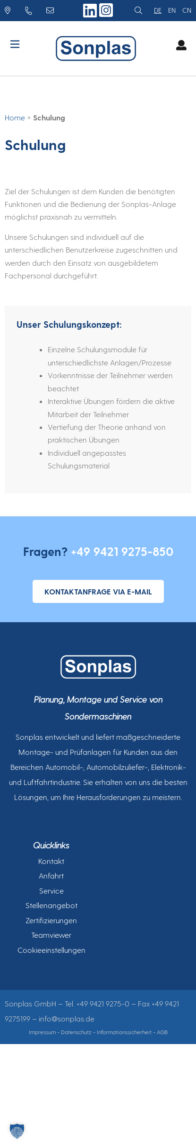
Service (51, 890)
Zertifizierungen (51, 920)
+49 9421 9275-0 (103, 1003)
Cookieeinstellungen (51, 949)
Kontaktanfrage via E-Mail (98, 591)
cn (186, 10)
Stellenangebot (51, 905)
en (172, 10)
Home (15, 117)
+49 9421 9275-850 (122, 551)
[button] (17, 1131)
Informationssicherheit (124, 1032)
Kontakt (51, 860)
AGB (162, 1032)
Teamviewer (51, 934)
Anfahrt (51, 875)
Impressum (42, 1032)
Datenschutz (76, 1032)
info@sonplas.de (66, 1018)
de (158, 10)
